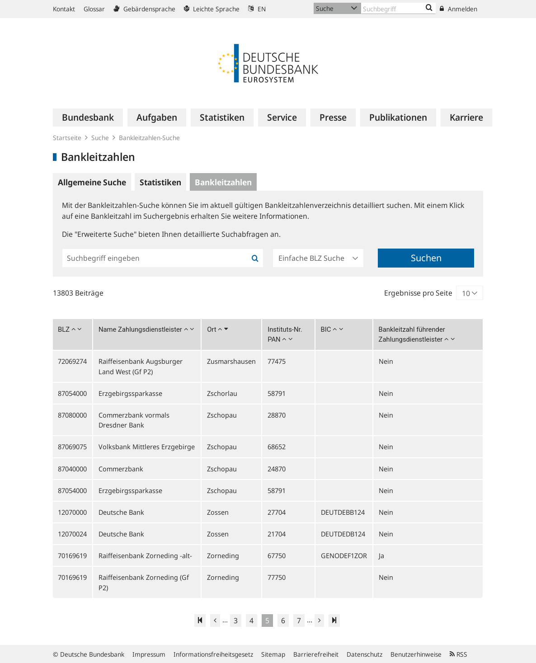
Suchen (426, 258)
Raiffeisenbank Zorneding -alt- (145, 555)
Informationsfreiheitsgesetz (213, 654)
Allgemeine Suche (92, 182)
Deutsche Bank (121, 512)
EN (257, 9)
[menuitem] (88, 117)
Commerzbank (121, 468)
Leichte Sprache (212, 9)
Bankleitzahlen (223, 182)
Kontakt (64, 9)
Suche (100, 137)
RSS (458, 654)
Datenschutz (364, 654)
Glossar (94, 9)
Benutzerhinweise (416, 654)
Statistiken (160, 182)
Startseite (67, 137)
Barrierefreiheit (316, 654)
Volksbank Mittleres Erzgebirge (147, 446)
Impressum (148, 654)
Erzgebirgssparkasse (130, 393)
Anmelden (458, 9)
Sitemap (273, 654)
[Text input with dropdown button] (398, 8)
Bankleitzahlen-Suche (149, 137)
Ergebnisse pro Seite (418, 293)
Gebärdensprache (144, 9)
